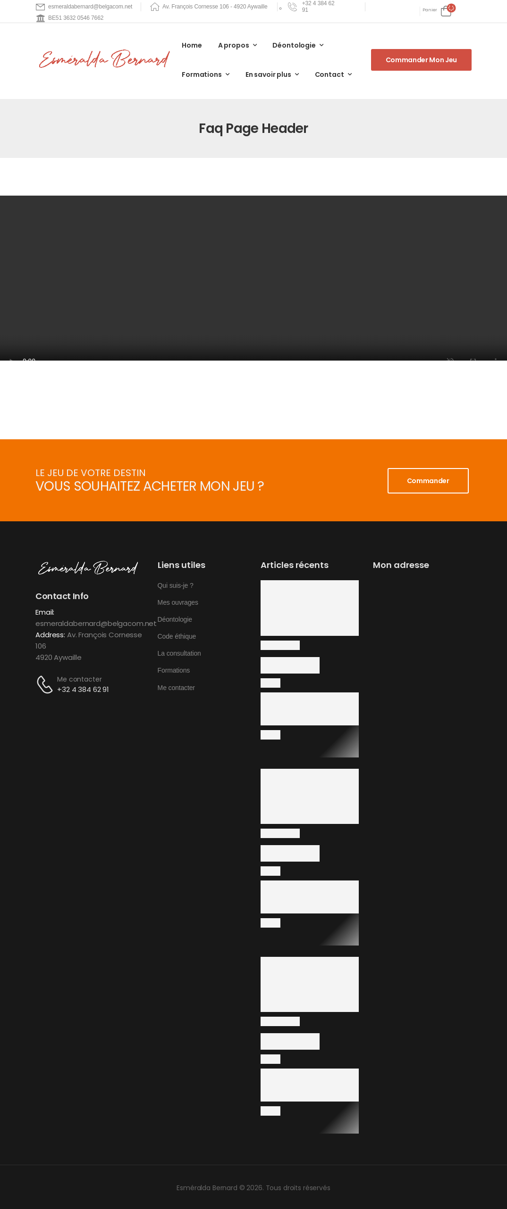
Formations (202, 74)
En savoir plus (268, 74)
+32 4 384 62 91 (83, 689)
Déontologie (293, 45)
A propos (233, 45)
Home (192, 45)
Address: (50, 635)
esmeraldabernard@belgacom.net (96, 623)
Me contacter (79, 679)
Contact (329, 74)
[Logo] (106, 59)
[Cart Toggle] (436, 11)
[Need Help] (314, 7)
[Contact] (46, 684)
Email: (44, 612)
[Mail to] (84, 6)
